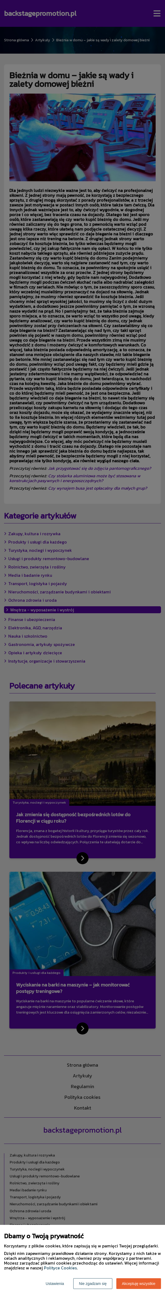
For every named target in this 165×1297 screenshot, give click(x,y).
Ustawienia (55, 1283)
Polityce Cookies (60, 1268)
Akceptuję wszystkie (138, 1283)
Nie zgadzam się (93, 1283)
